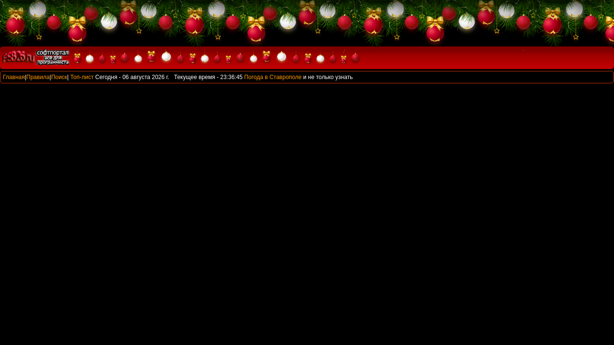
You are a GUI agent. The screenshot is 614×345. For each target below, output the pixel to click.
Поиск (59, 77)
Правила (38, 77)
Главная (14, 77)
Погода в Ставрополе (273, 77)
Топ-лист (82, 77)
